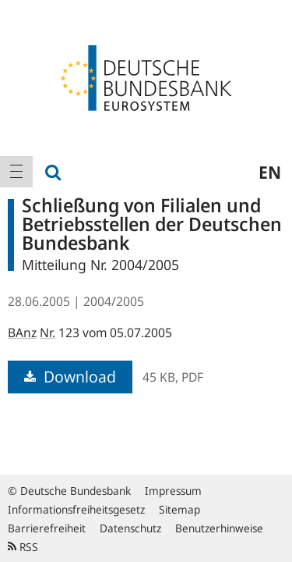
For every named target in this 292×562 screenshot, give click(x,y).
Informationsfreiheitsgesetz (76, 509)
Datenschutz (130, 528)
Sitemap (179, 509)
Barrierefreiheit (47, 528)
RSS (23, 546)
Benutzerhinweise (219, 528)
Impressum (173, 490)
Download (70, 376)
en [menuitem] (270, 171)
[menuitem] (16, 171)
